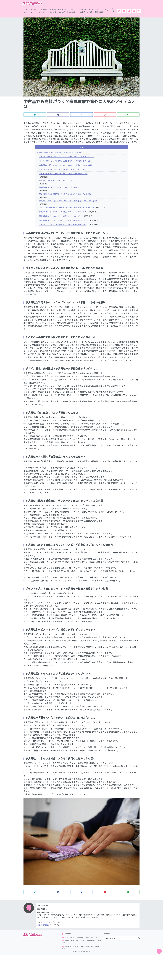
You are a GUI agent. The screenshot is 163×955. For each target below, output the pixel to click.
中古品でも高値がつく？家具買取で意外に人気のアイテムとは (34, 10)
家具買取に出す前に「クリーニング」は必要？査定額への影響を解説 (94, 10)
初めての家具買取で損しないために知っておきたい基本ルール (62, 169)
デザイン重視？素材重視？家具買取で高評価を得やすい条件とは (63, 173)
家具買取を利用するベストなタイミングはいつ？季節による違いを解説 (66, 165)
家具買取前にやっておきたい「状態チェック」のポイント (61, 216)
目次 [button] (81, 147)
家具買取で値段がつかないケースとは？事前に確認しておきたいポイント (66, 156)
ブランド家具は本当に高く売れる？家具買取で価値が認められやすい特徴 (66, 207)
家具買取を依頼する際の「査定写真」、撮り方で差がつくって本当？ (63, 10)
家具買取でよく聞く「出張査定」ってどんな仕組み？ (59, 187)
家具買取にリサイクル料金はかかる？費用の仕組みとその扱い (62, 224)
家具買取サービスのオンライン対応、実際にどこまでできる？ (62, 212)
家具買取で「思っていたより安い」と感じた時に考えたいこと (62, 220)
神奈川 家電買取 (43, 925)
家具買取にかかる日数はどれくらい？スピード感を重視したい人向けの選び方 (68, 201)
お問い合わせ (112, 10)
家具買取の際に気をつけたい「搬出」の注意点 (56, 180)
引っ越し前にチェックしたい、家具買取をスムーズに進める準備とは (65, 161)
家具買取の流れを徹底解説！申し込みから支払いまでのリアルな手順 (65, 194)
